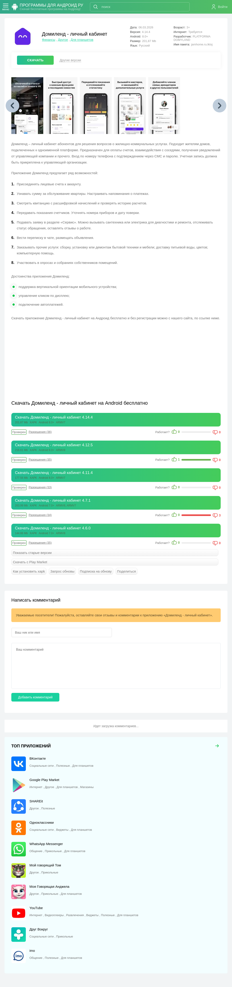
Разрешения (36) (40, 432)
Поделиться (126, 571)
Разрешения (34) (40, 515)
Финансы (48, 40)
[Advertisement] (64, 357)
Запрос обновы (62, 571)
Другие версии (70, 60)
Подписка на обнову (95, 571)
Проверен (19, 432)
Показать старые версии (32, 553)
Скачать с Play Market (30, 562)
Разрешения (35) (40, 459)
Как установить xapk (29, 571)
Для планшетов (82, 40)
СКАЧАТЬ (35, 60)
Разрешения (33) (40, 487)
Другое (63, 40)
